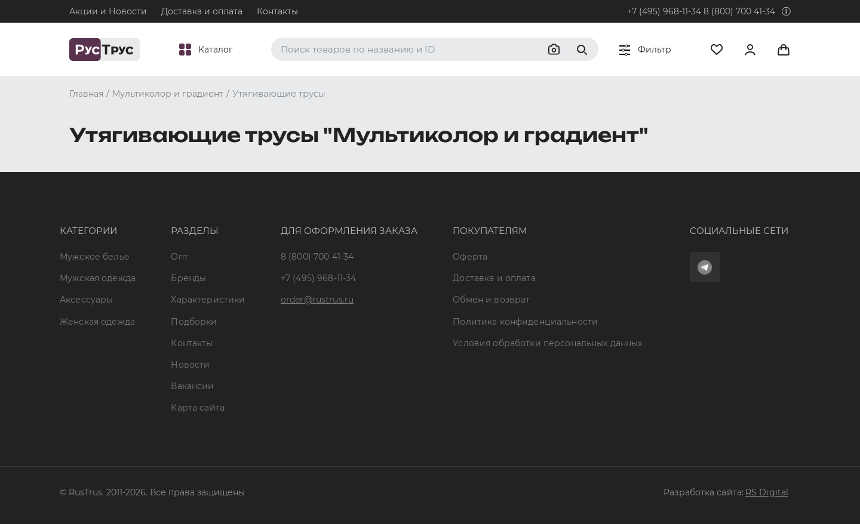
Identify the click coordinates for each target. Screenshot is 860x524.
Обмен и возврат (491, 299)
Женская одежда (97, 321)
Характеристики (208, 299)
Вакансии (192, 386)
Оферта (470, 256)
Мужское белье (95, 256)
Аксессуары (86, 299)
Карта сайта (198, 407)
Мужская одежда (98, 278)
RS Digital (766, 492)
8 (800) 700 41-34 (739, 11)
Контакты (277, 11)
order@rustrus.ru (317, 299)
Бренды (188, 278)
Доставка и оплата (201, 11)
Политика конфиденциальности (525, 321)
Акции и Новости (108, 11)
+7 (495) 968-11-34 (664, 11)
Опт (179, 256)
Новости (190, 364)
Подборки (194, 321)
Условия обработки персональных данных (547, 343)
